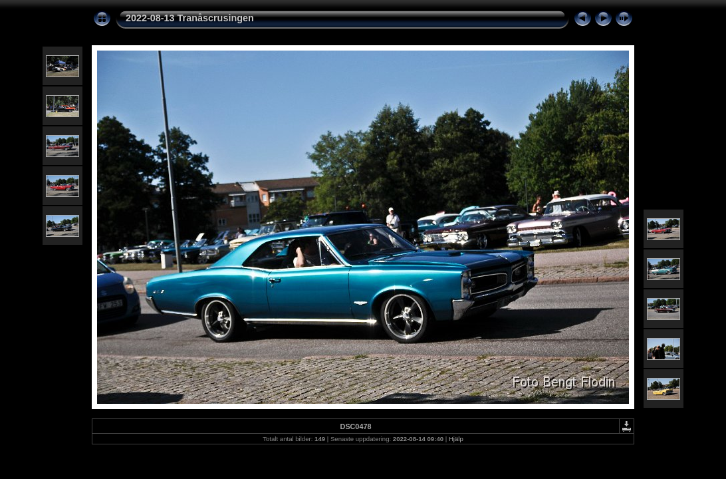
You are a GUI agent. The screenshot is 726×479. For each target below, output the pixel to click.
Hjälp (456, 438)
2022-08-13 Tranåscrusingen (190, 18)
